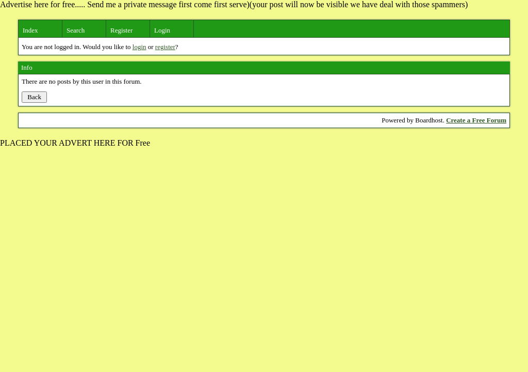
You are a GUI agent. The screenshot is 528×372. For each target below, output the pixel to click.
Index (30, 30)
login (139, 47)
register (165, 47)
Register (121, 30)
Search (76, 30)
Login (162, 30)
